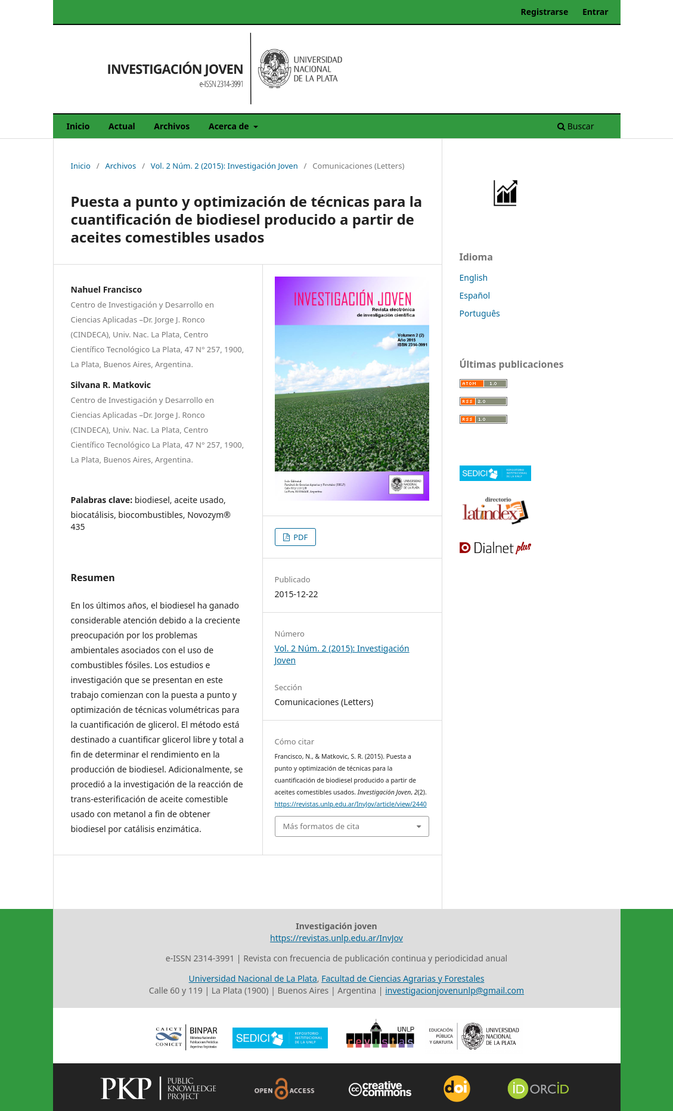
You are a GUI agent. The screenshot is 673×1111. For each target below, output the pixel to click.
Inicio (78, 126)
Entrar (595, 11)
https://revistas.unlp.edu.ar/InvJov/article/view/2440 (351, 804)
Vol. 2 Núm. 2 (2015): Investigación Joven (224, 165)
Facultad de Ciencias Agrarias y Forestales (402, 978)
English (474, 277)
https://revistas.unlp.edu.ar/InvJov (336, 938)
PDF (299, 537)
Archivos (172, 126)
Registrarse (545, 11)
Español (475, 295)
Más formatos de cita (321, 826)
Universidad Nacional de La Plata (253, 978)
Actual (121, 126)
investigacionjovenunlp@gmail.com (454, 990)
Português (480, 313)
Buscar (575, 126)
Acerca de (230, 126)
